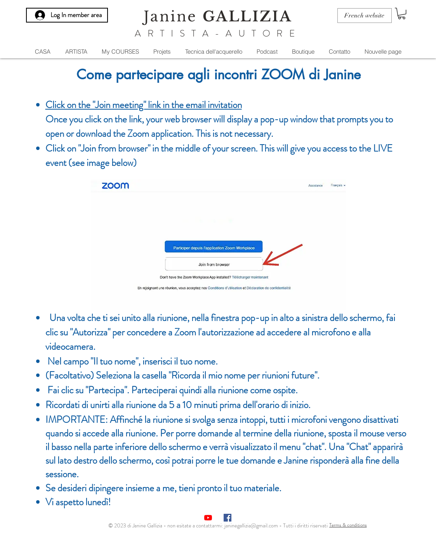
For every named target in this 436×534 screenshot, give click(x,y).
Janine (218, 16)
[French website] (364, 15)
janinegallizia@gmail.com (251, 525)
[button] (401, 13)
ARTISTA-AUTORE (218, 33)
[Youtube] (208, 518)
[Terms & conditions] (348, 525)
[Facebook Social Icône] (227, 518)
